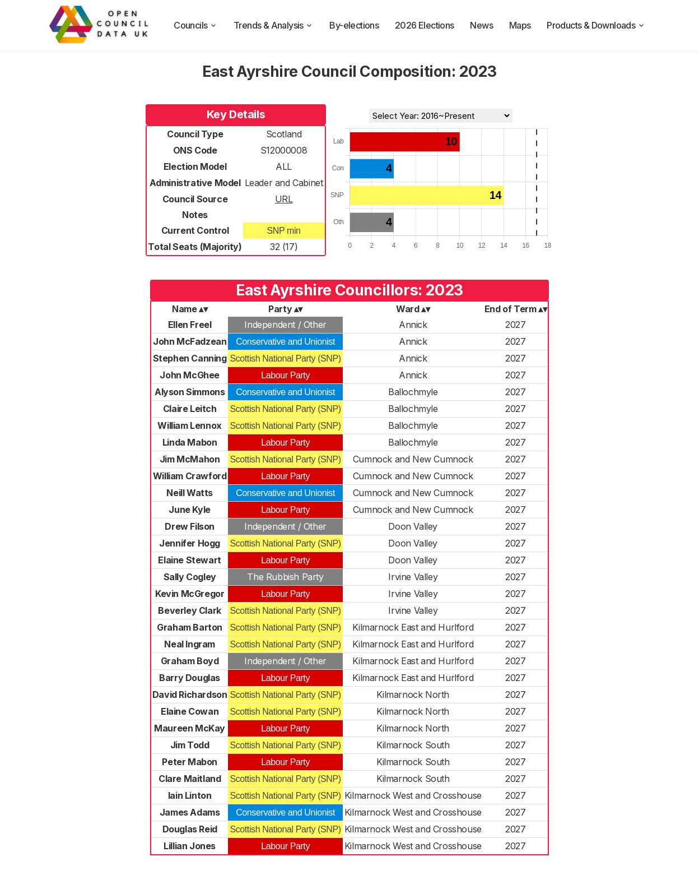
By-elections (354, 25)
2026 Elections (424, 25)
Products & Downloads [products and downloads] (596, 25)
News (481, 25)
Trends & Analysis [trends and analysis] (274, 25)
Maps (520, 25)
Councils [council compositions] (195, 25)
